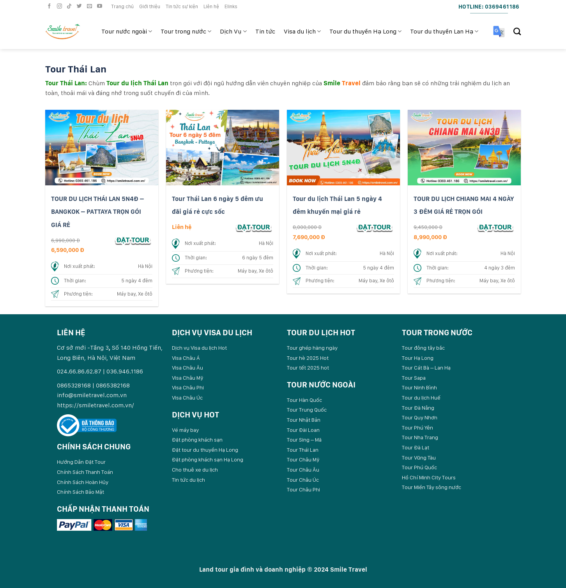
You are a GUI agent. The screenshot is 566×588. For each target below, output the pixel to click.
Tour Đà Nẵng (418, 408)
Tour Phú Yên (417, 427)
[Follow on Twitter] (80, 6)
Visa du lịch (302, 31)
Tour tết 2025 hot (308, 367)
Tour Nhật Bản (303, 420)
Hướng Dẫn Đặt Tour (81, 462)
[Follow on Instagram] (60, 6)
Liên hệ (211, 6)
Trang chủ (122, 6)
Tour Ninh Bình (419, 387)
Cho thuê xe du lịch (195, 470)
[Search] (517, 31)
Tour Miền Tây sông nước (431, 487)
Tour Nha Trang (420, 437)
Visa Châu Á (186, 358)
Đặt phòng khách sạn (197, 440)
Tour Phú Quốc (419, 467)
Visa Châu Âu (187, 367)
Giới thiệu (149, 6)
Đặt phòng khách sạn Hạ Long (207, 459)
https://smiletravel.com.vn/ (95, 405)
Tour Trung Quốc (307, 410)
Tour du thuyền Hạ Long (365, 31)
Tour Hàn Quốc (304, 400)
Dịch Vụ (233, 31)
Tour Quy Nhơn (419, 417)
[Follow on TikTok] (70, 6)
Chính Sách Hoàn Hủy (82, 482)
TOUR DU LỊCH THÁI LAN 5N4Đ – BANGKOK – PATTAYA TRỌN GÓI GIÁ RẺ (97, 212)
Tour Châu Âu (303, 470)
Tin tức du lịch (188, 480)
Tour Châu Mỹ (303, 459)
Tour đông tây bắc (423, 348)
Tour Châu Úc (303, 480)
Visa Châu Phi (188, 387)
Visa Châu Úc (187, 397)
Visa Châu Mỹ (187, 378)
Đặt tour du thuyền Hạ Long (205, 450)
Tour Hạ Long (417, 358)
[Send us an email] (90, 6)
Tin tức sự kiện (182, 6)
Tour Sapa (414, 378)
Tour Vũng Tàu (419, 457)
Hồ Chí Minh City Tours (429, 477)
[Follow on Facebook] (50, 6)
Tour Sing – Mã (304, 440)
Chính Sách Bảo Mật (80, 492)
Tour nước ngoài (126, 31)
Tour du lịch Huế (421, 397)
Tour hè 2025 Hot (308, 358)
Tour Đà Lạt (415, 447)
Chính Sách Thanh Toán (85, 472)
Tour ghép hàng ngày (312, 348)
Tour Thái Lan (302, 450)
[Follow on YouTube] (100, 6)
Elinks (231, 6)
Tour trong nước (186, 31)
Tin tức (265, 31)
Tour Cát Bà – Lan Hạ (426, 367)
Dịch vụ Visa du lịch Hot (199, 348)
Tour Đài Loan (303, 430)
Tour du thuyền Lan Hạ (444, 31)
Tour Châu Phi (303, 489)
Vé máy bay (185, 430)
